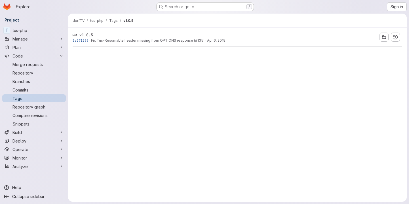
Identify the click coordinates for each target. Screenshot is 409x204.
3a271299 (80, 40)
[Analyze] (34, 166)
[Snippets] (34, 124)
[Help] (34, 188)
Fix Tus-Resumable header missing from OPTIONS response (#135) (147, 40)
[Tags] (34, 98)
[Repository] (34, 73)
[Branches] (34, 81)
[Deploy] (34, 141)
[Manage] (34, 39)
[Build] (34, 132)
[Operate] (34, 149)
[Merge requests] (34, 64)
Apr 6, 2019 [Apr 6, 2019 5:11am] (216, 40)
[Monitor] (34, 158)
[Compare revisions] (34, 115)
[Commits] (34, 90)
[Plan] (34, 47)
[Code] (34, 56)
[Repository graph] (34, 107)
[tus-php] (34, 30)
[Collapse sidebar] (34, 197)
